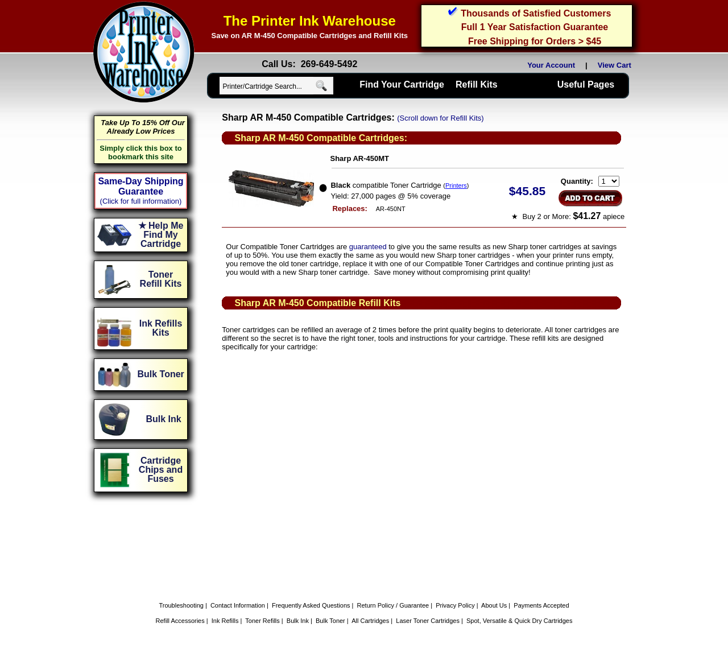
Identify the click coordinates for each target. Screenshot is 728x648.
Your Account (551, 65)
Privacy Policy (455, 605)
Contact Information (237, 605)
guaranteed (368, 246)
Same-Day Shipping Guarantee (140, 186)
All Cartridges (370, 620)
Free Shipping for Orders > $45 (534, 41)
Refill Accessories (180, 620)
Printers (456, 185)
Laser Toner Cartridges (428, 620)
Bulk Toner (330, 620)
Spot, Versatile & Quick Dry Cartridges (519, 620)
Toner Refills (262, 620)
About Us (494, 605)
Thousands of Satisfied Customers (536, 13)
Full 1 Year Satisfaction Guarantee (534, 27)
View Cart (616, 65)
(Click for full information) (141, 201)
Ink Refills (225, 620)
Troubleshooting (181, 605)
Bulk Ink (298, 620)
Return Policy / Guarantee (393, 605)
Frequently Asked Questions (311, 605)
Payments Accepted (541, 605)
